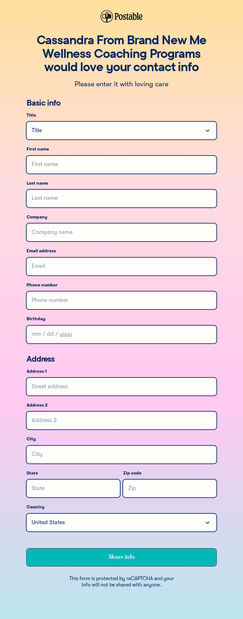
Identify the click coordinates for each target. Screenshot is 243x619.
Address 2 (37, 405)
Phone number (42, 285)
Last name (37, 183)
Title (31, 115)
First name (38, 149)
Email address (41, 251)
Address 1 (37, 371)
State (32, 473)
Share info (121, 557)
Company (37, 217)
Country (35, 507)
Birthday (36, 319)
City (31, 439)
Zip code (132, 473)
